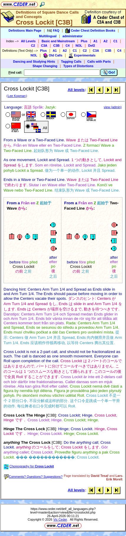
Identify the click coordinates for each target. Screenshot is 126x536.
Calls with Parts (99, 61)
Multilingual (47, 36)
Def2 (91, 45)
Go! (109, 72)
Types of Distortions (78, 66)
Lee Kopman (16, 96)
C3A (44, 45)
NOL (79, 45)
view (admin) (113, 107)
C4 (68, 45)
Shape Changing (44, 66)
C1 (115, 41)
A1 (96, 41)
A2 (105, 41)
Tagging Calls (71, 61)
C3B (56, 45)
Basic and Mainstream (58, 41)
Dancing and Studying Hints (34, 61)
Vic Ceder (60, 519)
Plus (84, 41)
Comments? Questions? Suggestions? (33, 476)
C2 (33, 45)
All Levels (28, 41)
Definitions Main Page (25, 30)
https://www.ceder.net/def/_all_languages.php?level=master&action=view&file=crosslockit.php (63, 510)
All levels (76, 90)
